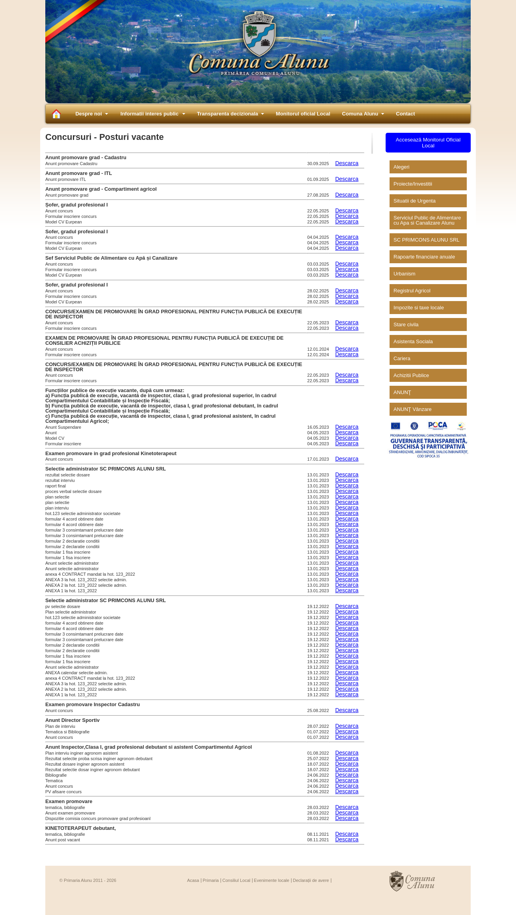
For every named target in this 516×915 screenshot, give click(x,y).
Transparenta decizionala (227, 114)
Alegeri (401, 167)
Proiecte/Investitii (412, 184)
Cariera (401, 358)
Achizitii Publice (411, 375)
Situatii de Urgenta (414, 201)
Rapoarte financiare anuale (424, 257)
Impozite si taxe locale (418, 308)
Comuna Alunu (360, 114)
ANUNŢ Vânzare (412, 409)
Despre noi (88, 114)
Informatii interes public (149, 114)
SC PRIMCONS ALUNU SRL (426, 240)
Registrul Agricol (412, 291)
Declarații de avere (311, 880)
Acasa (193, 880)
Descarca (346, 163)
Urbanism (404, 274)
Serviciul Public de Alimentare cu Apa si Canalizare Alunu (427, 220)
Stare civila (406, 324)
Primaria (211, 880)
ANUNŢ (402, 392)
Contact (405, 114)
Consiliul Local (237, 880)
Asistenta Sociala (413, 341)
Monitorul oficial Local (303, 114)
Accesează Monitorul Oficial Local (428, 143)
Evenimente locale (272, 880)
